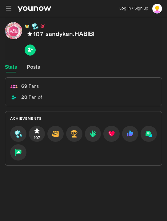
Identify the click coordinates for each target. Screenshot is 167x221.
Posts (33, 67)
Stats (11, 67)
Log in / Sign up (133, 8)
